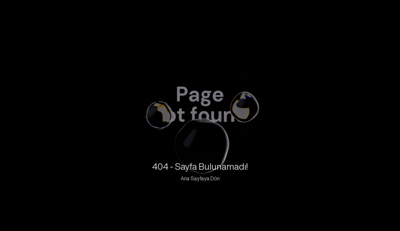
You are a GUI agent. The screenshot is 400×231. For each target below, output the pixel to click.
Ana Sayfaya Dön (200, 178)
